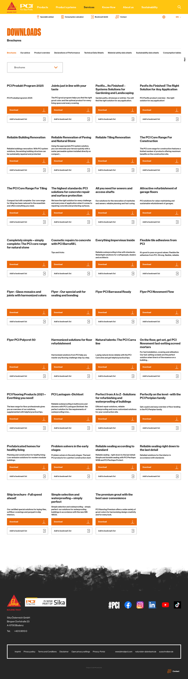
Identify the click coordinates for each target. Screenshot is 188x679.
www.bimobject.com (123, 651)
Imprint (18, 651)
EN (178, 17)
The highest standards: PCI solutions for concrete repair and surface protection (70, 192)
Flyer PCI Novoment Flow (157, 292)
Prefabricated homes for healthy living (23, 448)
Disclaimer (64, 651)
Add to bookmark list (28, 119)
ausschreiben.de (166, 651)
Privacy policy (29, 651)
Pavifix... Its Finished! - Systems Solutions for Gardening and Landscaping (115, 89)
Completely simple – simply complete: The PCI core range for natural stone (27, 243)
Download (28, 110)
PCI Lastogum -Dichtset (67, 394)
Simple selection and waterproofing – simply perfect (66, 498)
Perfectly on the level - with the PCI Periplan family (160, 396)
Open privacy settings (80, 651)
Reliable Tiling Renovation (113, 137)
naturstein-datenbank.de (145, 651)
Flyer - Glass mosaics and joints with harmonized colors (27, 293)
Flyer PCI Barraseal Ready (113, 292)
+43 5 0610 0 (20, 631)
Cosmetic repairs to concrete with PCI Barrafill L (71, 242)
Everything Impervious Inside (115, 240)
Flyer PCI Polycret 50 (21, 340)
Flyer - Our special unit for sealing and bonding (68, 293)
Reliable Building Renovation (26, 137)
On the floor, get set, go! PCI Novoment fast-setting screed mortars (160, 343)
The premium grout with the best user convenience (114, 496)
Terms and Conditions (47, 651)
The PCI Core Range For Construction (156, 139)
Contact (173, 671)
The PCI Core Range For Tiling (27, 188)
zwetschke (99, 667)
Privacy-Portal (99, 651)
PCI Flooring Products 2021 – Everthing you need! (26, 396)
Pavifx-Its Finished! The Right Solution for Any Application (159, 87)
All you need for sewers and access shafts (114, 190)
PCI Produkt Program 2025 (25, 86)
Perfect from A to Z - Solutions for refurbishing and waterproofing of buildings (116, 398)
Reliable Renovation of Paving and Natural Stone (71, 139)
